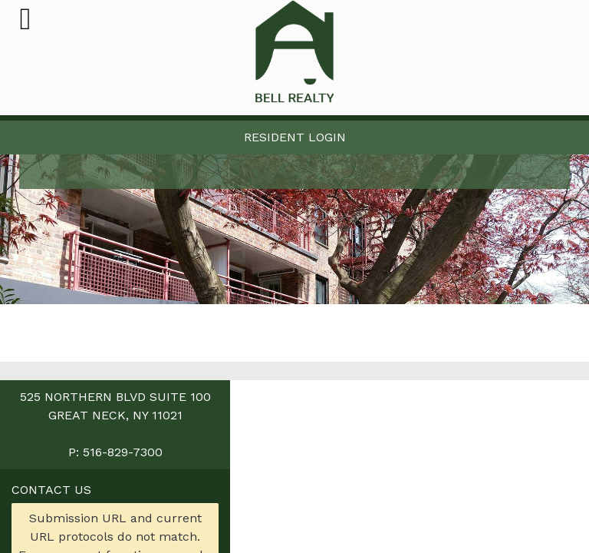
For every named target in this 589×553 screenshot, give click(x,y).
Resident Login (295, 137)
